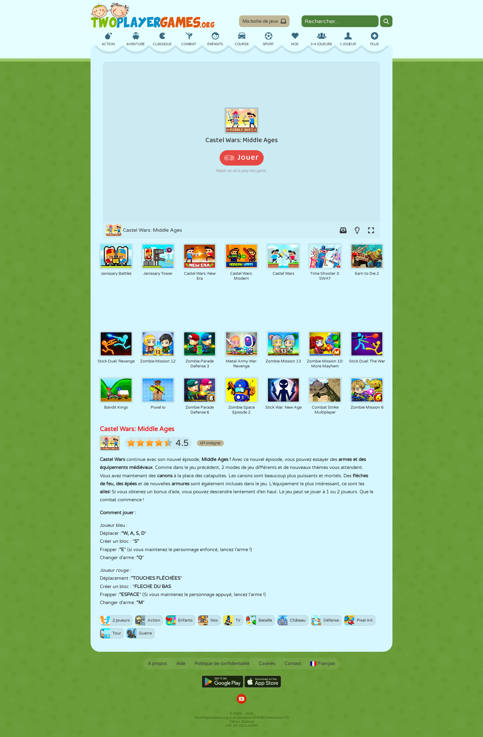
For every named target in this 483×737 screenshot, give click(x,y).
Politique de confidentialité (222, 663)
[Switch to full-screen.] (371, 230)
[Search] (386, 21)
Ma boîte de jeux (264, 21)
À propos (157, 663)
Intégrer (210, 443)
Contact (293, 663)
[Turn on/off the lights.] (357, 230)
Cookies (267, 663)
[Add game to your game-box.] (343, 230)
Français (322, 663)
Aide (180, 663)
